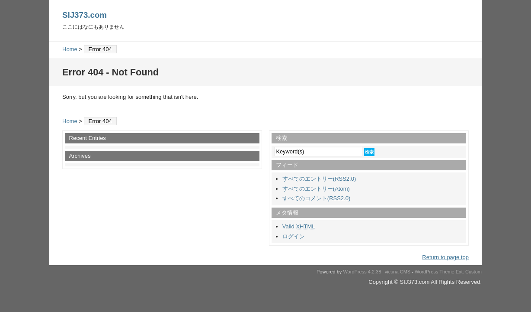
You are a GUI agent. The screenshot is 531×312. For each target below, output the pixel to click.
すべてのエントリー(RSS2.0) (319, 179)
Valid (298, 226)
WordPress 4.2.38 (362, 271)
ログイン (293, 236)
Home (69, 49)
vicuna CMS (398, 271)
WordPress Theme (434, 271)
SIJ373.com (84, 15)
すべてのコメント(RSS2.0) (316, 198)
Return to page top (445, 257)
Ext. (460, 271)
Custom (473, 271)
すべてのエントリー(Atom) (316, 188)
